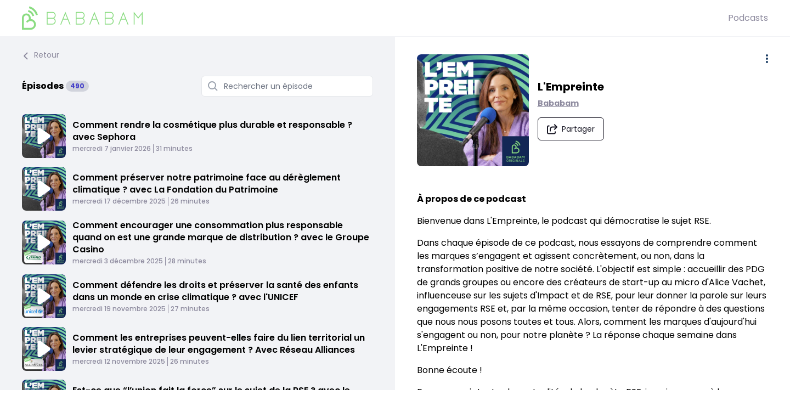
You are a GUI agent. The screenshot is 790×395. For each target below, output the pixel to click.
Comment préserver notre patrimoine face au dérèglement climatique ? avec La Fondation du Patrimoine (206, 183)
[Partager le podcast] (571, 128)
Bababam (558, 103)
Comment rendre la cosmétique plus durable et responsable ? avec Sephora (212, 131)
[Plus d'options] (767, 58)
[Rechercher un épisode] (287, 86)
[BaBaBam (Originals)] (375, 18)
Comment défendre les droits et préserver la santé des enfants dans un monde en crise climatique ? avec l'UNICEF (215, 291)
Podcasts (748, 18)
